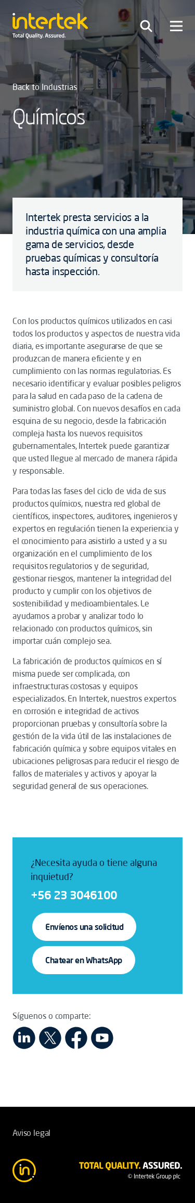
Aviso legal (31, 1133)
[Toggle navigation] (146, 26)
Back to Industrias (44, 87)
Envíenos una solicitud (84, 927)
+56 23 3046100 (74, 895)
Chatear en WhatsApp (83, 960)
